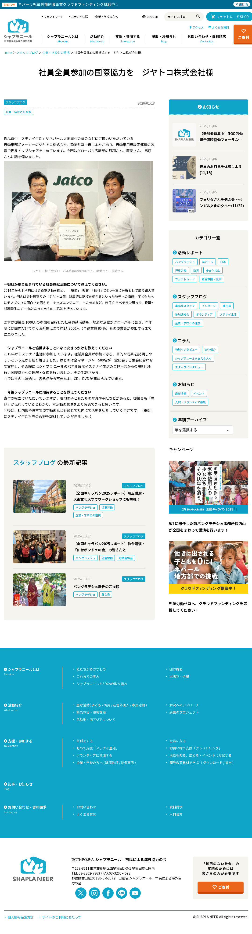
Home (8, 52)
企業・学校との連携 (56, 52)
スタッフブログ (27, 52)
